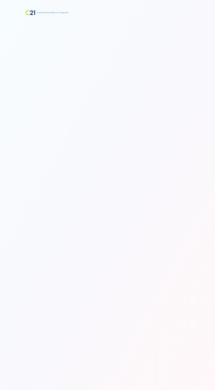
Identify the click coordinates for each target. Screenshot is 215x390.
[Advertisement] (107, 36)
